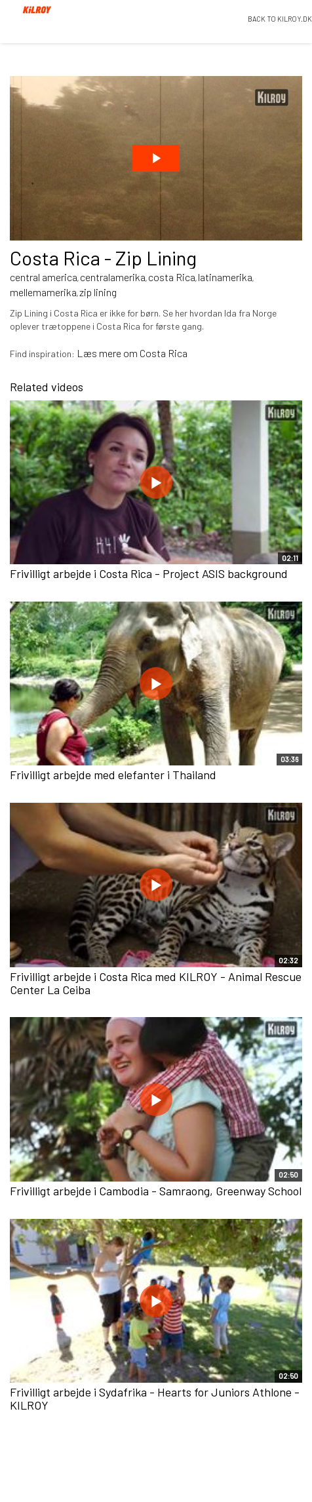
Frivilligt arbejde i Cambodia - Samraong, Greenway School (156, 1191)
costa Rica (171, 277)
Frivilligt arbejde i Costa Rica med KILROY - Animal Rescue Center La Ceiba (156, 983)
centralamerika (113, 277)
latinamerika (225, 277)
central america (43, 277)
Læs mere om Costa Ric (129, 353)
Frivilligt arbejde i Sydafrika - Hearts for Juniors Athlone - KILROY (155, 1398)
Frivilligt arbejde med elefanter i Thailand (113, 774)
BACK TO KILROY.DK (280, 18)
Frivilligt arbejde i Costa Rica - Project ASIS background (149, 573)
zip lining (98, 292)
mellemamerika (43, 292)
